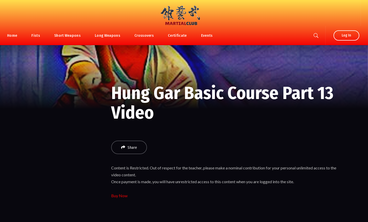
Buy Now (119, 195)
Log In (346, 35)
